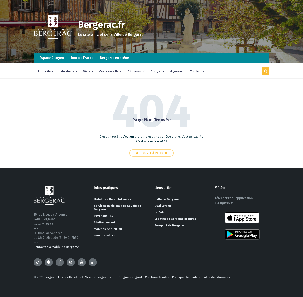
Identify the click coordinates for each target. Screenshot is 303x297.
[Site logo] (53, 45)
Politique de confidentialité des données (201, 277)
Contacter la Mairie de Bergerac (56, 247)
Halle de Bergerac (166, 199)
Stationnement (104, 222)
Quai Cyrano (162, 205)
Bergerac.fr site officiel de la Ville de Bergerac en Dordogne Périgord (93, 277)
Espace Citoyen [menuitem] (51, 58)
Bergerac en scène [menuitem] (114, 58)
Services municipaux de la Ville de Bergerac (117, 207)
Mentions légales (157, 277)
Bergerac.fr (101, 24)
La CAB (159, 212)
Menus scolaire (104, 235)
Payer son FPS (103, 216)
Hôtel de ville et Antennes (112, 199)
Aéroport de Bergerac (169, 225)
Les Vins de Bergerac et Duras (175, 219)
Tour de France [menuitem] (81, 58)
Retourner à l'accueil (151, 153)
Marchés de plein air (108, 229)
